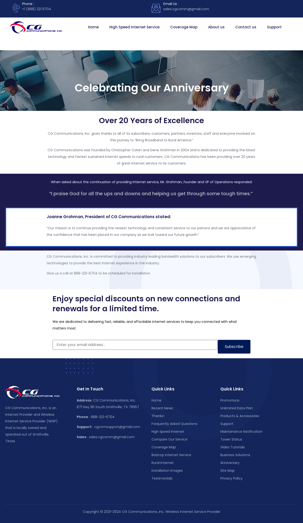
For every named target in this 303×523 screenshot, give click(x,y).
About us (216, 27)
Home (93, 27)
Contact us (245, 27)
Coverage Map (183, 27)
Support (274, 27)
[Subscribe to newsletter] (234, 347)
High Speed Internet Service (134, 27)
